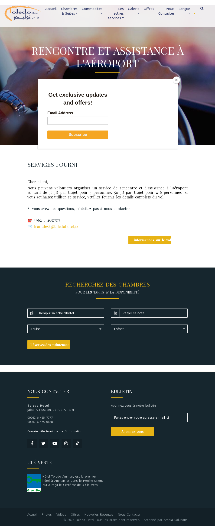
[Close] (176, 80)
